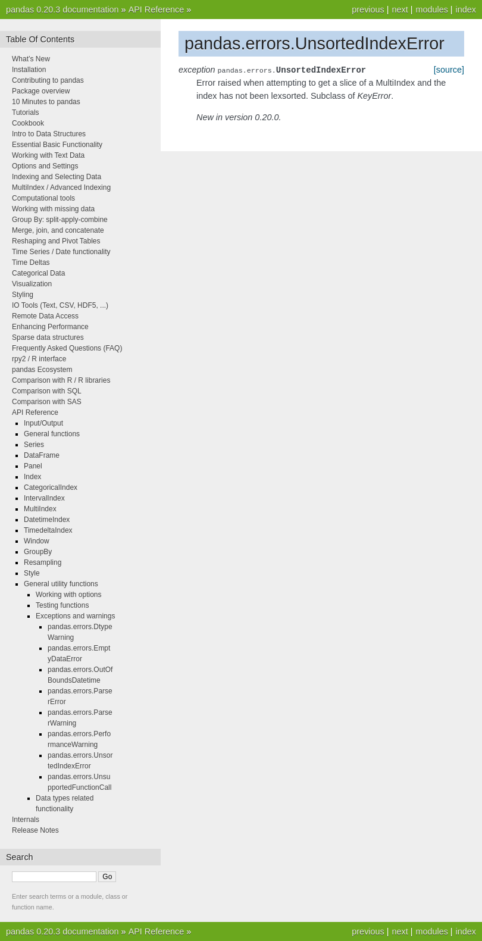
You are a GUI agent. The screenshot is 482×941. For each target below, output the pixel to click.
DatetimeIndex (47, 519)
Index (32, 477)
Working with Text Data (48, 155)
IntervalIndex (44, 498)
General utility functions (61, 584)
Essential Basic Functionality (57, 144)
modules (431, 9)
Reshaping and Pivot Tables (56, 241)
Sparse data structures (48, 337)
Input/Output (43, 423)
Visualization (32, 284)
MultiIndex (40, 509)
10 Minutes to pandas (46, 102)
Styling (22, 294)
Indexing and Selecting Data (56, 177)
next (400, 9)
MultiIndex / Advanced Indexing (61, 187)
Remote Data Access (45, 316)
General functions (52, 434)
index (466, 9)
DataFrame (42, 455)
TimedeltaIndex (48, 530)
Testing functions (62, 605)
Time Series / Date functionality (61, 252)
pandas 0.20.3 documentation (62, 9)
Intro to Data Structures (49, 134)
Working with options (69, 594)
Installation (29, 69)
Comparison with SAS (47, 402)
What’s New (31, 59)
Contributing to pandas (48, 80)
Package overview (41, 91)
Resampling (42, 562)
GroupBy (38, 552)
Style (32, 573)
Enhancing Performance (50, 327)
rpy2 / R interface (39, 359)
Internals (25, 819)
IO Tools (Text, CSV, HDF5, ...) (60, 305)
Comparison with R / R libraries (61, 380)
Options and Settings (45, 166)
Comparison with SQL (47, 391)
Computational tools (43, 198)
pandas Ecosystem (42, 369)
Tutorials (25, 112)
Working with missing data (53, 209)
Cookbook (28, 123)
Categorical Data (38, 273)
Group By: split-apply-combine (60, 219)
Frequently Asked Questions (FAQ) (67, 348)
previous (368, 9)
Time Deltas (31, 262)
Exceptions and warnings (75, 616)
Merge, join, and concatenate (58, 230)
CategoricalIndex (50, 487)
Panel (33, 466)
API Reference (156, 9)
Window (36, 541)
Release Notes (35, 830)
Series (34, 444)
